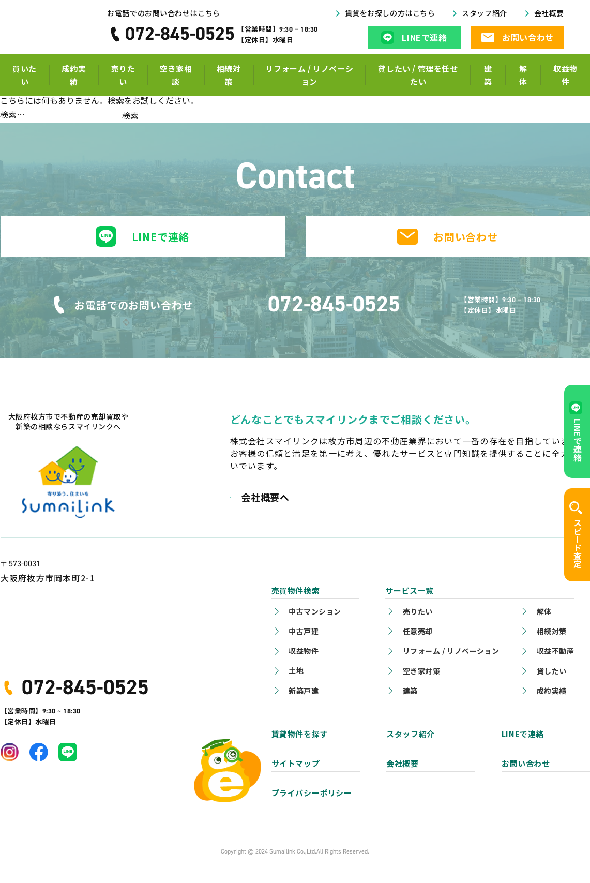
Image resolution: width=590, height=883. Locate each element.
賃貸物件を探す (299, 733)
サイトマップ (295, 763)
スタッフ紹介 (494, 22)
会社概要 (552, 22)
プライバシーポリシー (311, 792)
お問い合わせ (465, 236)
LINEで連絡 (161, 236)
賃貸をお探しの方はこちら (412, 22)
